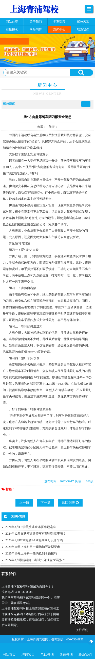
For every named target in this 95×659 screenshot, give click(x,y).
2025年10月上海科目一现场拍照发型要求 (32, 547)
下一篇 (45, 503)
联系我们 (85, 654)
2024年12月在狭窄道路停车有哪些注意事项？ (35, 533)
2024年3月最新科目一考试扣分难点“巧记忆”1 (35, 560)
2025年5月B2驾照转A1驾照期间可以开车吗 (34, 540)
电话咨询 (47, 654)
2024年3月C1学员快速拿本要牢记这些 (30, 527)
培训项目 (28, 654)
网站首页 (9, 654)
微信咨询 (66, 654)
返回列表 (70, 503)
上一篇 (24, 503)
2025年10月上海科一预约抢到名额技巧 (31, 553)
